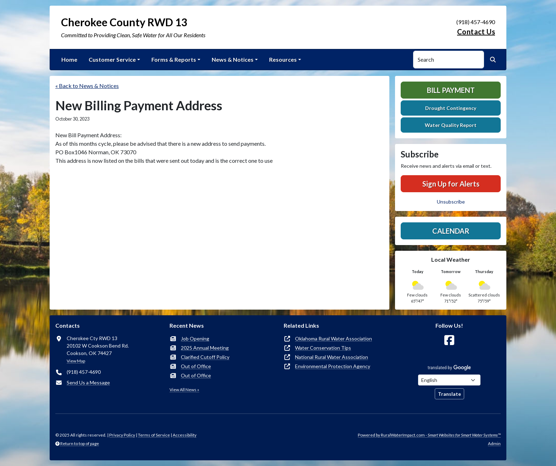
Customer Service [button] (112, 59)
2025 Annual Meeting (205, 348)
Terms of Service (154, 435)
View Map (76, 361)
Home (69, 59)
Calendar (450, 231)
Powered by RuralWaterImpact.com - (429, 435)
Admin (494, 443)
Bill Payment (451, 90)
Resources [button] (283, 59)
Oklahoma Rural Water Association (333, 338)
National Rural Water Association (331, 357)
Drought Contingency (450, 108)
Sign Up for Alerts (450, 183)
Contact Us (476, 31)
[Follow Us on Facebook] (449, 340)
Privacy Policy (122, 435)
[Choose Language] (449, 380)
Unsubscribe (451, 202)
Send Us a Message (88, 382)
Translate (449, 394)
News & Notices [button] (233, 59)
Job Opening (195, 338)
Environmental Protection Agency (332, 366)
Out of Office (196, 366)
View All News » (184, 389)
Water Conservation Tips (323, 348)
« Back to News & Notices (87, 85)
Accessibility (184, 435)
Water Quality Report (451, 125)
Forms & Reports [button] (173, 59)
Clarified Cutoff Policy (205, 357)
